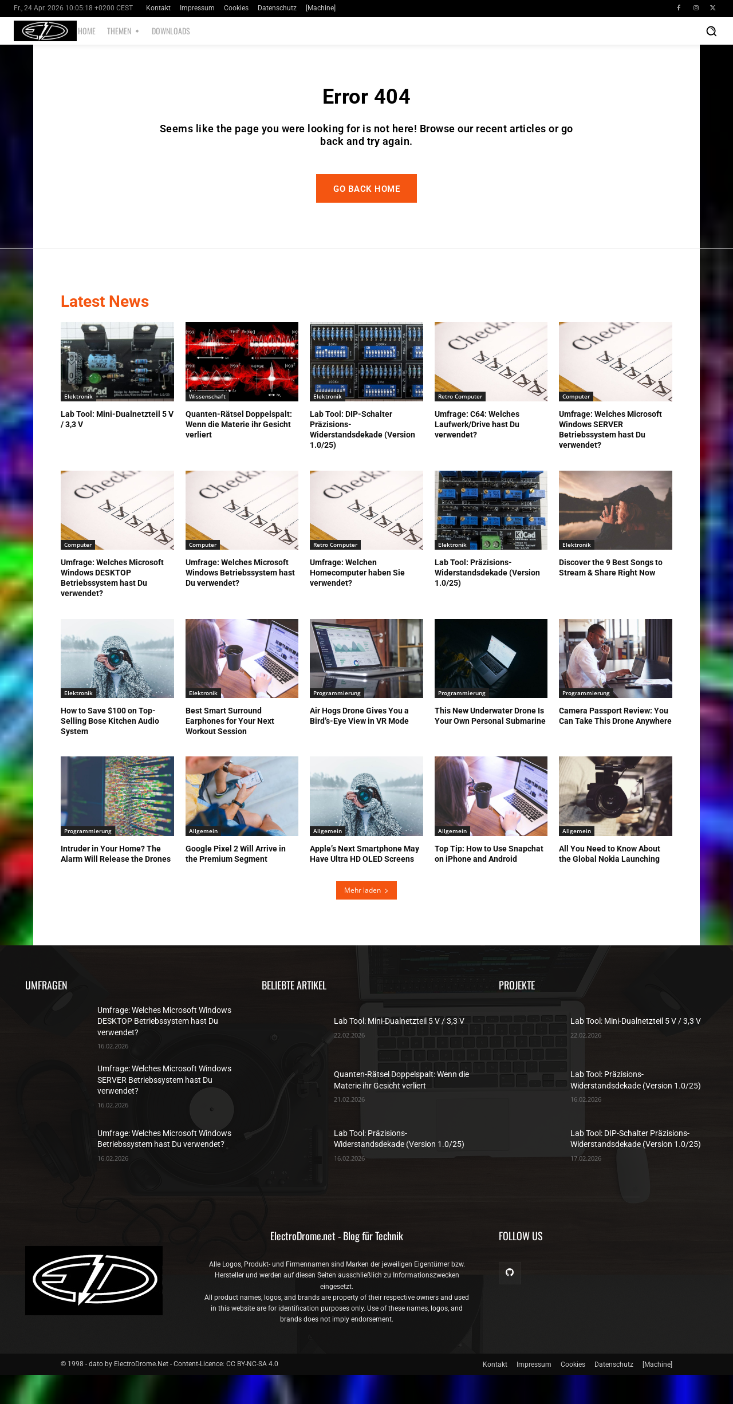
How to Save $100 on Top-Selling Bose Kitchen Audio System (110, 749)
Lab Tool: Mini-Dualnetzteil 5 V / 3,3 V (399, 1050)
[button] (711, 31)
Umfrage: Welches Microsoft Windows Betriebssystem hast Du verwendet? (240, 601)
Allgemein (203, 859)
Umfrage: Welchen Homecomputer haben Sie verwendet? (357, 601)
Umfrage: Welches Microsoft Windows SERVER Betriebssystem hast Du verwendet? (164, 1109)
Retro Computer (460, 425)
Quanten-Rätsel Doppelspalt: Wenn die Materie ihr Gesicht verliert (239, 453)
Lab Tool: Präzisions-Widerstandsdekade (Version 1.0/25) (487, 601)
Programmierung (337, 721)
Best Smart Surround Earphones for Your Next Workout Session (230, 749)
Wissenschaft (207, 425)
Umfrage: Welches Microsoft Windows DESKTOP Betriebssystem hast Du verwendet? (164, 1050)
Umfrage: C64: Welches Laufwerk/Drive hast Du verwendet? (477, 453)
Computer (576, 425)
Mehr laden (366, 919)
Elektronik (78, 425)
